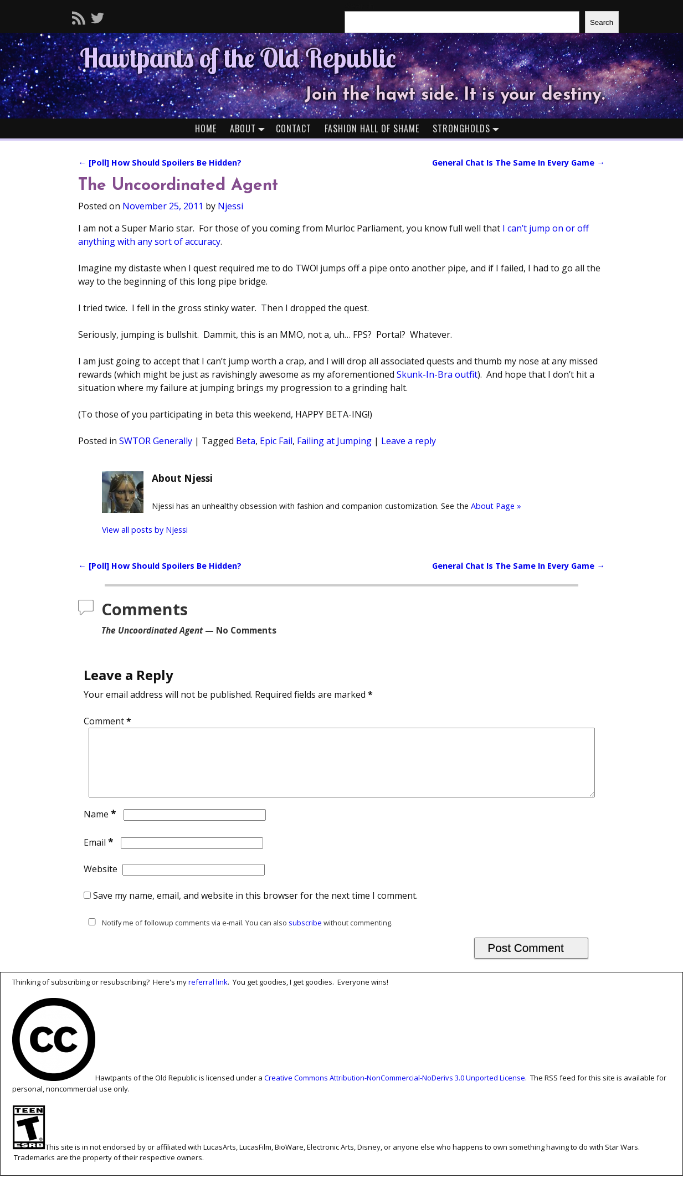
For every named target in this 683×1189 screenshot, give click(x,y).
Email (100, 856)
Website (100, 882)
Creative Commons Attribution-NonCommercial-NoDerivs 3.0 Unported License (394, 1092)
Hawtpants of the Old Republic (238, 57)
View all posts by (145, 529)
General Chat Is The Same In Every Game (518, 162)
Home (206, 128)
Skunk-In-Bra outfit (437, 374)
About (249, 128)
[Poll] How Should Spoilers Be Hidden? (159, 162)
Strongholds (468, 128)
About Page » (496, 506)
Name (101, 827)
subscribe (305, 936)
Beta (245, 441)
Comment (108, 721)
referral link (208, 995)
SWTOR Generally (155, 441)
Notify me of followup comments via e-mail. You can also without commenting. (238, 936)
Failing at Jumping (334, 441)
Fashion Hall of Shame (372, 128)
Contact (293, 128)
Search (601, 22)
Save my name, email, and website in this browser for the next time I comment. (255, 909)
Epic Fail (276, 441)
